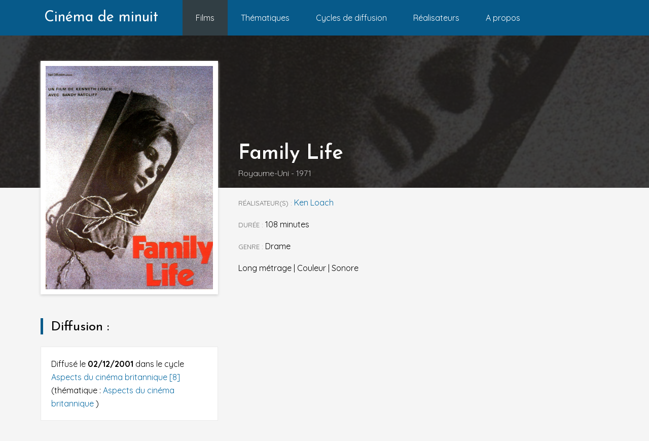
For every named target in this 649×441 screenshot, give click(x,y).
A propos (503, 18)
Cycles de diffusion (351, 18)
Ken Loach (314, 202)
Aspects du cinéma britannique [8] (115, 377)
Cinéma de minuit (101, 17)
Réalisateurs (436, 18)
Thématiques (265, 18)
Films (205, 18)
